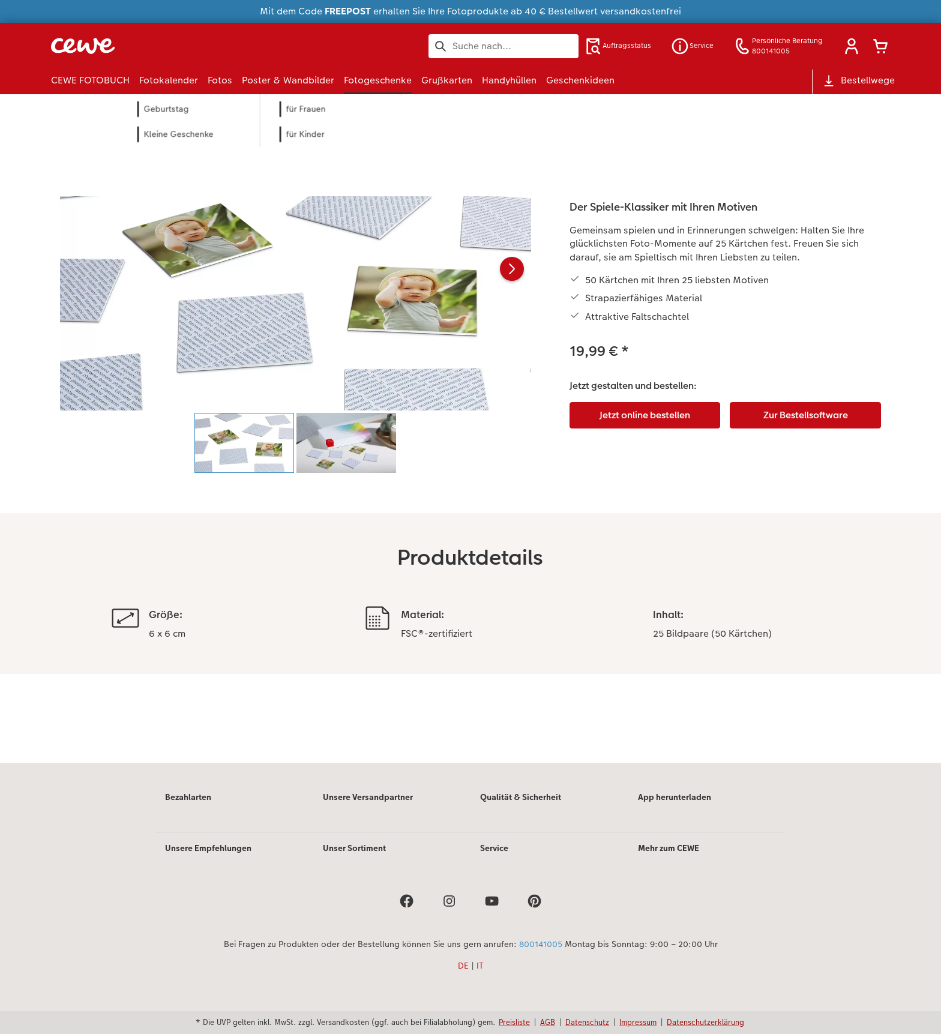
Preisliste (514, 1022)
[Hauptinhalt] (470, 445)
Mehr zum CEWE (669, 848)
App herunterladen (674, 797)
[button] (851, 46)
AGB (547, 1022)
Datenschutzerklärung (705, 1022)
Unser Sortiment (354, 848)
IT (480, 966)
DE (463, 966)
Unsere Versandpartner (368, 797)
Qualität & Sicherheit (520, 797)
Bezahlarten (188, 797)
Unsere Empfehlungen (208, 848)
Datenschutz (587, 1022)
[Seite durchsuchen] (503, 46)
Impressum (638, 1022)
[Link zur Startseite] (168, 45)
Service (494, 848)
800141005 (540, 944)
